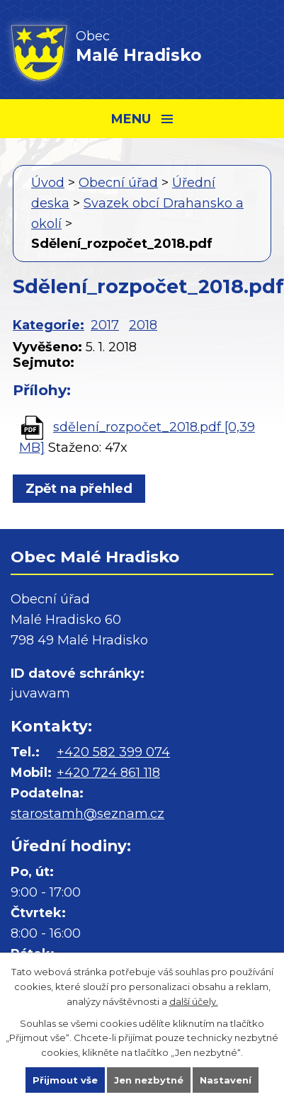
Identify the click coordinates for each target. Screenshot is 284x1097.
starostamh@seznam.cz (87, 814)
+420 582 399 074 (113, 752)
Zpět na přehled (78, 488)
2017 (105, 325)
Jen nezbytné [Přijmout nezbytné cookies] (148, 1080)
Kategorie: (48, 325)
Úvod (47, 183)
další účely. (193, 1001)
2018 (143, 325)
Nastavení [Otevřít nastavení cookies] (225, 1080)
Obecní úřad (118, 183)
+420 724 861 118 (108, 772)
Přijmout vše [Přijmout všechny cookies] (65, 1080)
